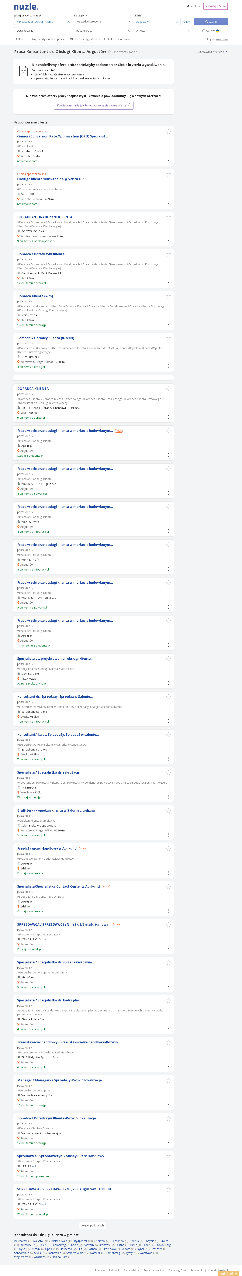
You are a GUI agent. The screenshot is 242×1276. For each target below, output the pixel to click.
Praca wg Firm (177, 1270)
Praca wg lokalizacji (107, 1270)
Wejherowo (21, 1257)
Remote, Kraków (31, 199)
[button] (168, 131)
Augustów (26, 450)
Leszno (120, 1245)
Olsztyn (35, 1249)
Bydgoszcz (80, 1241)
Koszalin (89, 1245)
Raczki (24, 678)
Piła (80, 1249)
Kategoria (80, 15)
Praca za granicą (153, 1270)
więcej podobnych (93, 1225)
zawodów (222, 39)
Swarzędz (94, 1253)
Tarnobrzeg (113, 1253)
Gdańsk (134, 1241)
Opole (49, 1249)
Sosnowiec (54, 1253)
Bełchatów (20, 1241)
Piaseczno (66, 1249)
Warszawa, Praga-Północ (36, 362)
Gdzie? (138, 15)
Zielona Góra (59, 1257)
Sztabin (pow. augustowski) (38, 236)
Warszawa (146, 1253)
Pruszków (110, 1249)
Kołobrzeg (59, 1245)
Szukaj (212, 21)
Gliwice (164, 1241)
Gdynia (150, 1241)
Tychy (129, 1253)
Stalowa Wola (74, 1253)
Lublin (133, 1245)
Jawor (24, 412)
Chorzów (99, 1241)
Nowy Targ (164, 1245)
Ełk (22, 278)
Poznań (92, 1249)
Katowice (26, 1245)
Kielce (42, 1245)
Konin (74, 1245)
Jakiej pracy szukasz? (27, 15)
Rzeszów (156, 1249)
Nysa (22, 1249)
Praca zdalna (131, 1270)
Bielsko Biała (59, 1241)
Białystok (38, 1241)
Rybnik (141, 1249)
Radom (125, 1249)
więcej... (57, 226)
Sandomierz (21, 1253)
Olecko (24, 716)
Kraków (104, 1245)
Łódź (147, 1245)
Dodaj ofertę (216, 6)
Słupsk (38, 1253)
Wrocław (26, 792)
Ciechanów (117, 1241)
